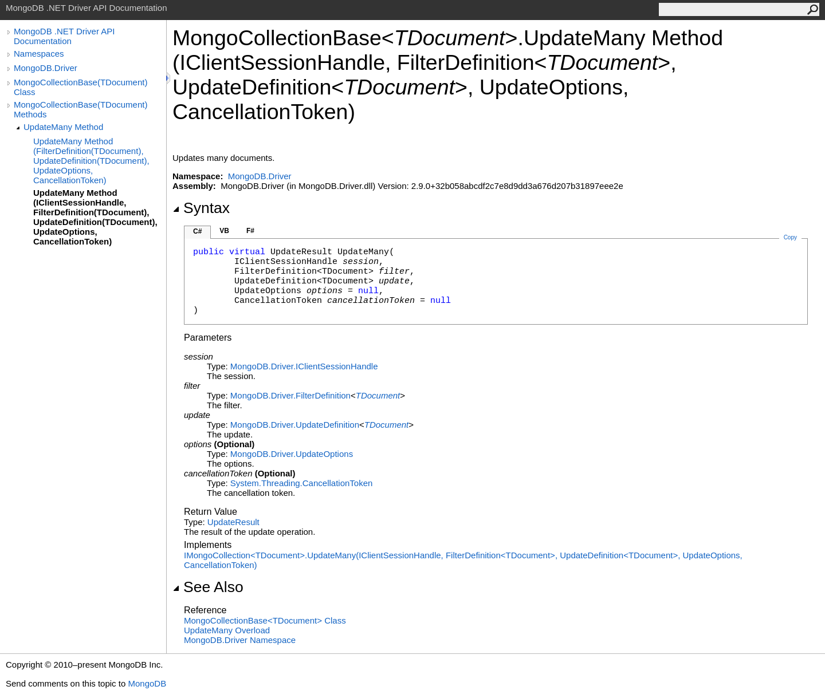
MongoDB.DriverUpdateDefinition (294, 424)
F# (250, 231)
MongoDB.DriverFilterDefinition (290, 395)
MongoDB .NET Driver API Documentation (64, 36)
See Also (207, 587)
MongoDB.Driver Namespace (240, 640)
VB (224, 231)
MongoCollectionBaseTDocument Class (265, 620)
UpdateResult (233, 522)
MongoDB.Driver (45, 68)
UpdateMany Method (63, 127)
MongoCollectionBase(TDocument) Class (80, 87)
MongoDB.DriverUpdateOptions (291, 454)
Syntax (201, 207)
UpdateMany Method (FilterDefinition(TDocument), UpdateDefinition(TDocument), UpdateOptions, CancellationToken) (91, 160)
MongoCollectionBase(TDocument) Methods (80, 109)
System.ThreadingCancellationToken (301, 483)
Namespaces (39, 53)
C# (197, 231)
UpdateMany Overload (227, 630)
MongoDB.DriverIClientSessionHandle (304, 366)
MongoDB (147, 683)
